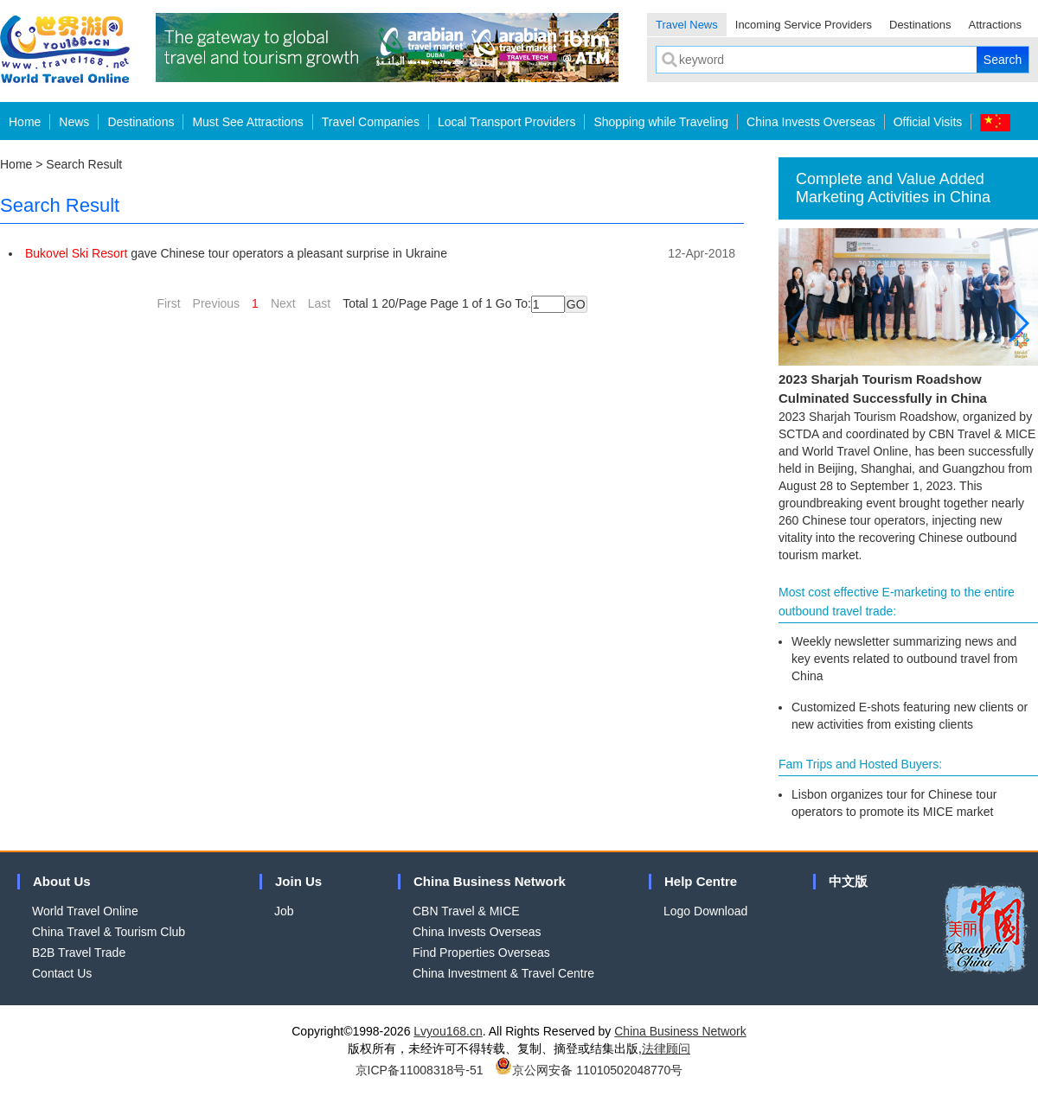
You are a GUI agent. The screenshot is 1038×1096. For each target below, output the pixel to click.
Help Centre (700, 881)
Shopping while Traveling (660, 122)
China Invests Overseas (810, 122)
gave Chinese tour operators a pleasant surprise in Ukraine (236, 253)
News (74, 122)
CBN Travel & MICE (466, 911)
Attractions (995, 24)
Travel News (687, 24)
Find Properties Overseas (481, 952)
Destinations (920, 24)
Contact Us (62, 973)
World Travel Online (85, 911)
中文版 (848, 881)
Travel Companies (371, 122)
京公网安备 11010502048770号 (588, 1070)
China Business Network (489, 881)
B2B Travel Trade (78, 952)
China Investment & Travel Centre (503, 973)
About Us (62, 881)
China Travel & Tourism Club (108, 932)
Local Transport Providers (507, 122)
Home (25, 122)
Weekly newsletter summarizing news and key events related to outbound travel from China (904, 658)
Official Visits (928, 122)
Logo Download (705, 911)
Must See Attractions (247, 122)
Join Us (298, 881)
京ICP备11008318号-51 (420, 1070)
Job (284, 911)
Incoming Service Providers (803, 24)
